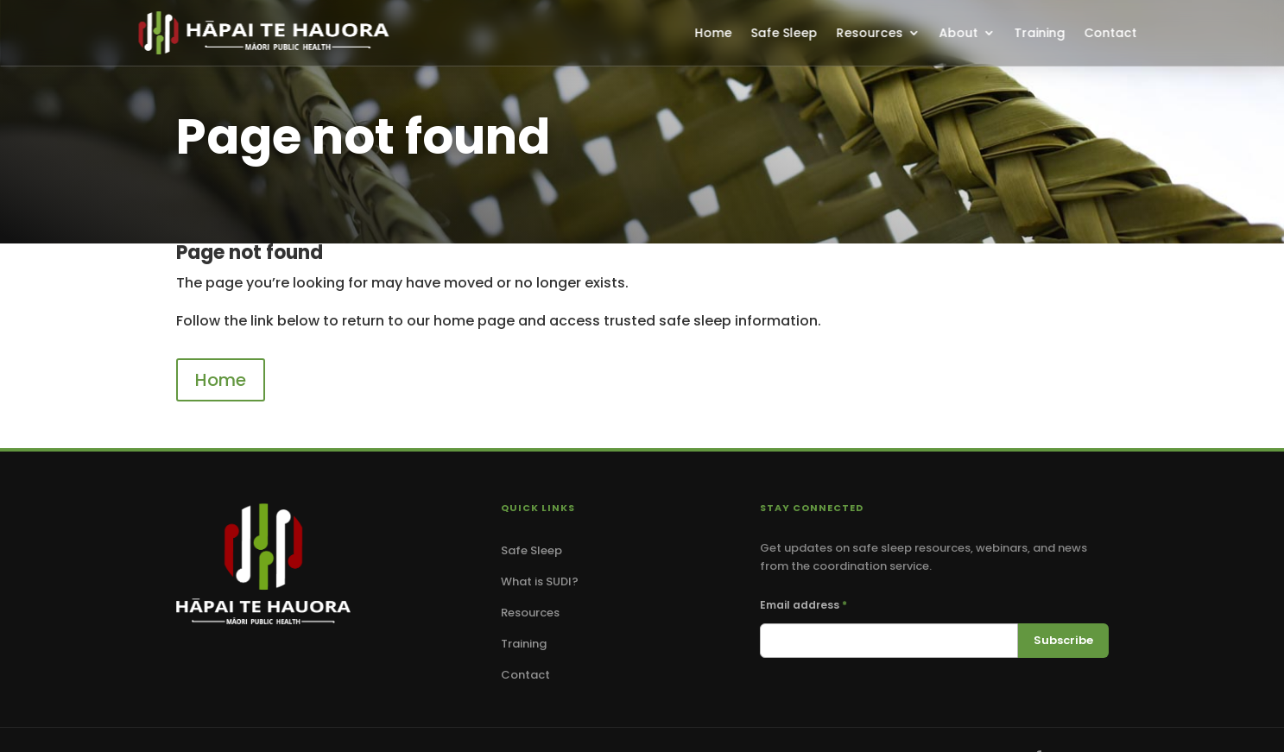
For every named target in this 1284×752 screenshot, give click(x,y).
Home (712, 32)
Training (1039, 32)
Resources (869, 32)
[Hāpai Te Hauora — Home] (263, 563)
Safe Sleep (783, 32)
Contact (1110, 32)
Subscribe (1063, 640)
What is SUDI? (540, 581)
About (958, 32)
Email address (803, 604)
